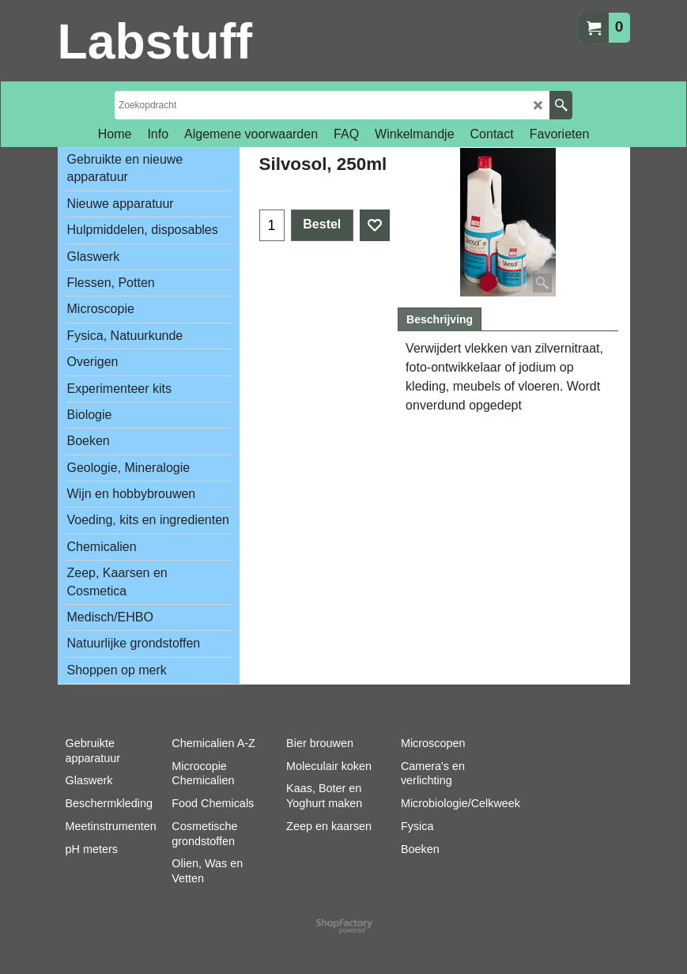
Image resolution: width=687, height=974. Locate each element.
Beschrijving (439, 319)
